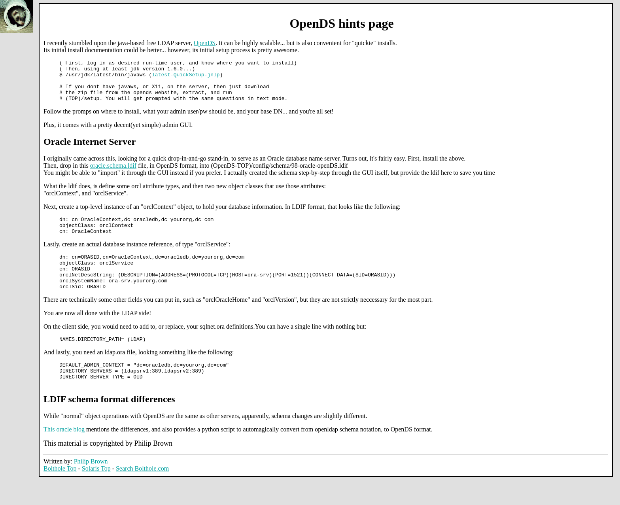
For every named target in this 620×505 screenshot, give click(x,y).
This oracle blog (64, 454)
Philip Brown (91, 486)
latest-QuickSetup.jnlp (186, 77)
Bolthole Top (59, 493)
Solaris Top (96, 493)
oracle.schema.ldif (113, 173)
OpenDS (204, 43)
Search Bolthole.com (142, 493)
